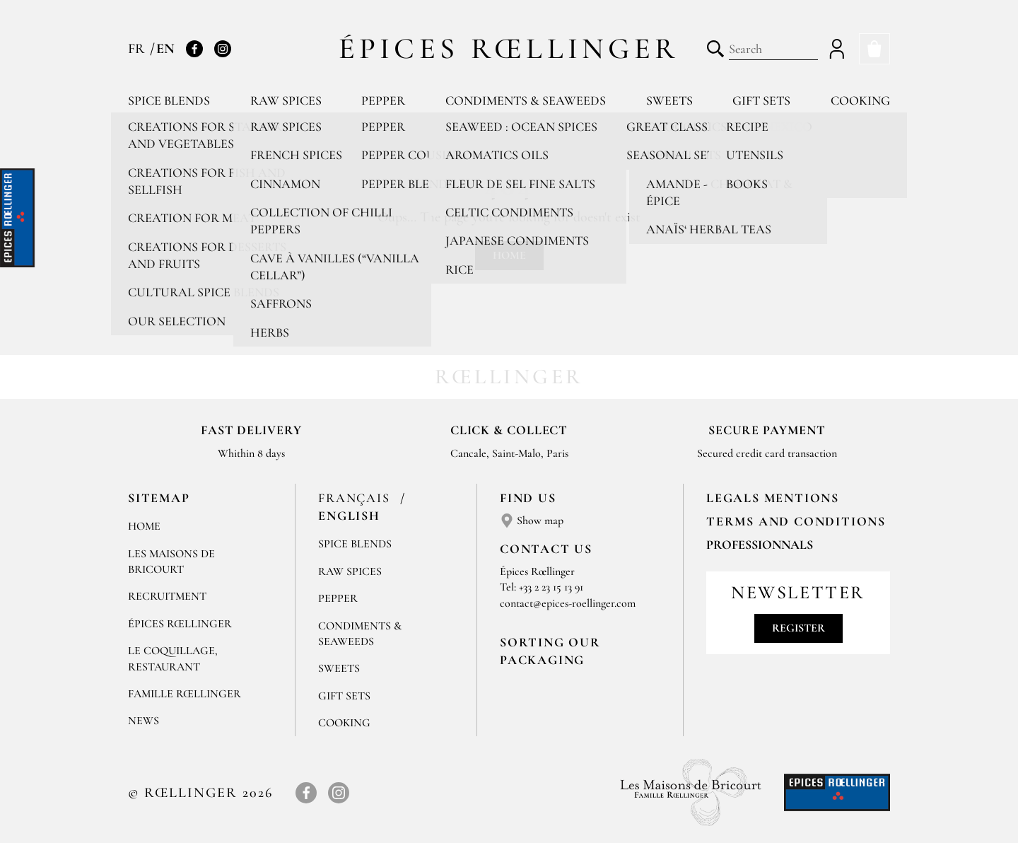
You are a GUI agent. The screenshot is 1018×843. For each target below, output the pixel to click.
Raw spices (286, 100)
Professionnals (759, 544)
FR (138, 48)
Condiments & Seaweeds (525, 100)
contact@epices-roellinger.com (568, 603)
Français (356, 498)
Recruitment (167, 596)
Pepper (383, 100)
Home (509, 255)
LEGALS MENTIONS (772, 498)
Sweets (669, 100)
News (143, 721)
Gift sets (761, 100)
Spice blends (169, 100)
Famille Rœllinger (184, 694)
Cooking (860, 100)
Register (798, 628)
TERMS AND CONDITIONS (796, 521)
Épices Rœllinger (509, 48)
